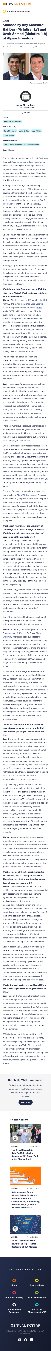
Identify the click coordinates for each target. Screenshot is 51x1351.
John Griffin (17, 633)
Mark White (22, 495)
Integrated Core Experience (33, 303)
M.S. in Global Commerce (14, 1308)
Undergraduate (37, 1283)
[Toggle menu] (45, 4)
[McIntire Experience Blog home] (18, 4)
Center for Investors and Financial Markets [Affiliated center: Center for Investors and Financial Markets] (21, 144)
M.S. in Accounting (14, 1295)
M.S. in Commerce (37, 1295)
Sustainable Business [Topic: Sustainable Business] (12, 121)
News (14, 1283)
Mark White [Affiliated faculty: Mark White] (36, 131)
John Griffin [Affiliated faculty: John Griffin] (24, 131)
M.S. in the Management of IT (37, 1308)
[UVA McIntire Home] (25, 1326)
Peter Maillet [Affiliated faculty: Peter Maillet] (9, 135)
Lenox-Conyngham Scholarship (31, 161)
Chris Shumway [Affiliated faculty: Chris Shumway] (10, 131)
